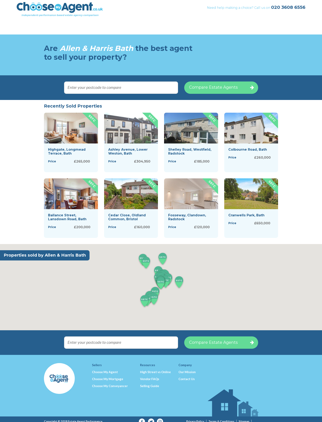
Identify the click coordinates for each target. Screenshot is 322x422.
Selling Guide (149, 381)
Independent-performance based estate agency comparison (87, 13)
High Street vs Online (155, 367)
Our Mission (187, 367)
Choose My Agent (105, 367)
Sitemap (244, 416)
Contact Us (186, 374)
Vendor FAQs (149, 374)
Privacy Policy (195, 416)
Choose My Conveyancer (110, 381)
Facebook (142, 417)
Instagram (160, 417)
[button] (160, 279)
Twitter (151, 417)
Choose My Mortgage (107, 374)
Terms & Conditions (221, 416)
